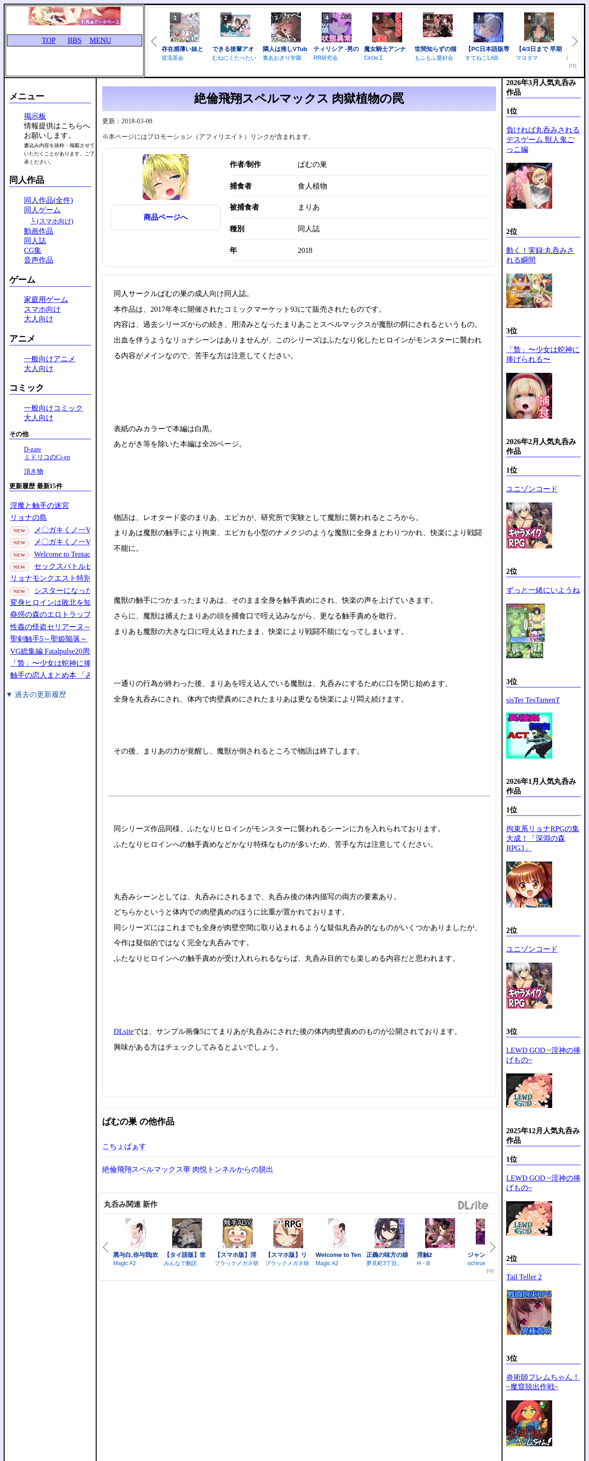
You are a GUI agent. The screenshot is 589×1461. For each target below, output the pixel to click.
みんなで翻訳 (180, 1263)
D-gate (32, 449)
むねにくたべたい (234, 58)
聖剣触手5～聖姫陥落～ (48, 639)
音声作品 (38, 260)
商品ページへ (166, 217)
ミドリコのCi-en (47, 457)
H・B (423, 1263)
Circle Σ (373, 58)
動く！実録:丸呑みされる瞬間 (540, 255)
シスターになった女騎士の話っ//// (89, 590)
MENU (100, 40)
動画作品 (38, 231)
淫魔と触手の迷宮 (39, 505)
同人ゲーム (42, 210)
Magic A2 (124, 1263)
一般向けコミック (53, 408)
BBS (74, 40)
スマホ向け (42, 309)
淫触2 (424, 1254)
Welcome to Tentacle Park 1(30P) (83, 554)
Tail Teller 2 (524, 1277)
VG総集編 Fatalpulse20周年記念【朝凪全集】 (83, 651)
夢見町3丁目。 (384, 1263)
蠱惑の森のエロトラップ (50, 614)
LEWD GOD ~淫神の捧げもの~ (543, 1055)
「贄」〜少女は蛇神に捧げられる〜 (69, 663)
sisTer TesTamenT (533, 700)
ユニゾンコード (532, 489)
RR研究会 (325, 58)
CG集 (32, 250)
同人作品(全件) (48, 200)
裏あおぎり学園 (282, 58)
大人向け (38, 319)
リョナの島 (28, 517)
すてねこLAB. (482, 58)
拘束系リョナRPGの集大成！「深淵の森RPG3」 (542, 838)
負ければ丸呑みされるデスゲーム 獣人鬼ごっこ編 (543, 139)
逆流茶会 (173, 58)
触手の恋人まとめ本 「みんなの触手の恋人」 (84, 675)
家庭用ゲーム (46, 299)
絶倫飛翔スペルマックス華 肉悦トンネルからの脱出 (187, 1169)
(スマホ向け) (55, 221)
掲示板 (35, 116)
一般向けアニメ (49, 359)
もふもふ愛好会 (434, 58)
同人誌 (35, 241)
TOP (49, 40)
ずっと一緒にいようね (543, 590)
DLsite (124, 1031)
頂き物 (33, 471)
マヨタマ (527, 58)
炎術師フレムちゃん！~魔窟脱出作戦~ (543, 1382)
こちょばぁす (124, 1146)
